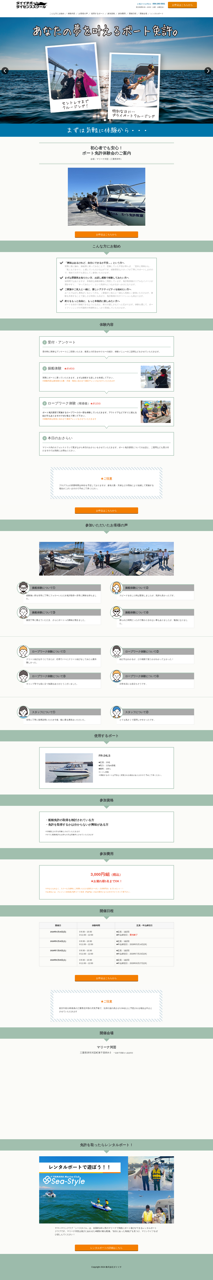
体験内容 (71, 13)
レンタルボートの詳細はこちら (106, 1248)
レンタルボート (157, 13)
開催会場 (143, 13)
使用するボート (97, 13)
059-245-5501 (159, 4)
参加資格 (111, 13)
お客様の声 (83, 13)
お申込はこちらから (182, 5)
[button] (102, 120)
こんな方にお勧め (56, 13)
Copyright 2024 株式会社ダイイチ (106, 1267)
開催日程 (132, 13)
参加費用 (122, 13)
